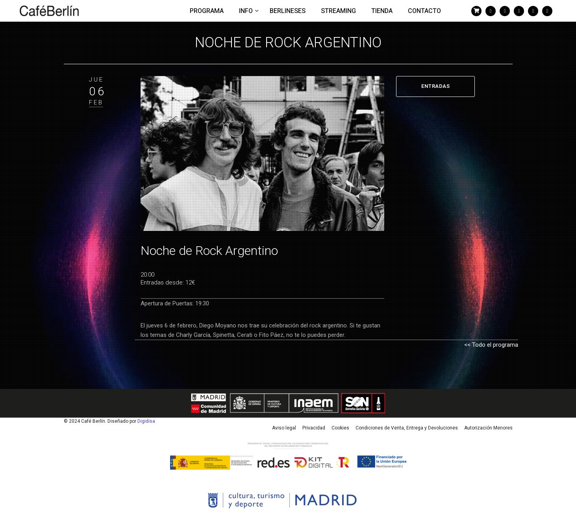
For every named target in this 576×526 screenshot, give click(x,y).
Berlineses (288, 11)
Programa (207, 11)
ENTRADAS (435, 86)
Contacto (424, 11)
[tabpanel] (263, 153)
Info (246, 11)
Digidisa (146, 421)
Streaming (338, 11)
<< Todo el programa (491, 344)
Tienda (382, 11)
